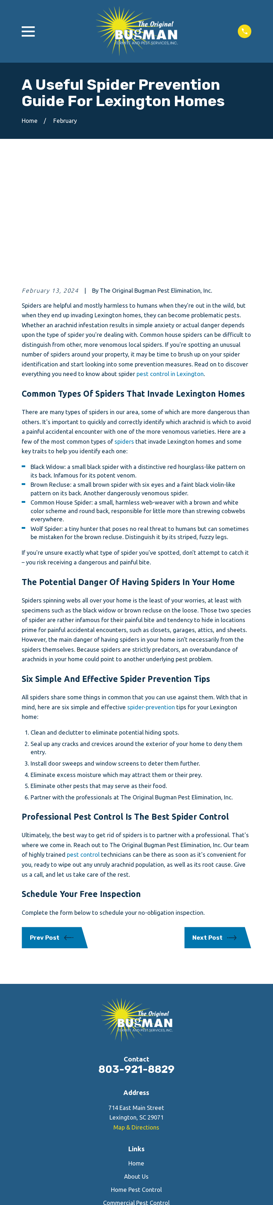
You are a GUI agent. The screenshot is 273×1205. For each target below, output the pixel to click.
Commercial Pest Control (136, 1093)
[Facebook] (119, 1142)
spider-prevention (151, 598)
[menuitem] (31, 1191)
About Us (136, 1067)
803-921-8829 (136, 960)
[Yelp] (136, 1142)
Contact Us (136, 1107)
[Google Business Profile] (154, 1142)
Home (136, 1054)
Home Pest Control (136, 1080)
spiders (124, 332)
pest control (83, 745)
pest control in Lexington (170, 264)
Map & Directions (136, 1017)
